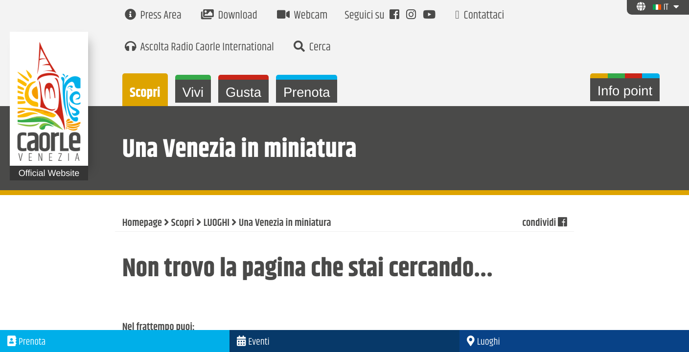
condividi (544, 223)
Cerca (312, 47)
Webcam (302, 15)
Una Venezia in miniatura (285, 223)
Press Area (153, 15)
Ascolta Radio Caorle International (199, 47)
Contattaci (479, 15)
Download (229, 15)
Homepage (142, 223)
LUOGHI (217, 223)
